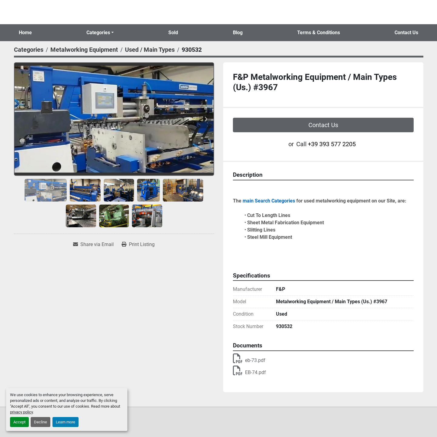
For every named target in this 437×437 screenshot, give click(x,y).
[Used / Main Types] (150, 49)
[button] (100, 32)
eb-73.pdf (249, 360)
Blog (238, 32)
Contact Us (406, 32)
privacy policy (21, 412)
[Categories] (28, 49)
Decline (40, 422)
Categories (98, 32)
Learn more (65, 422)
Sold (173, 32)
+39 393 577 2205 (332, 144)
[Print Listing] (138, 244)
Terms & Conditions (318, 32)
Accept (19, 422)
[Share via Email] (93, 244)
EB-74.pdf (249, 372)
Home (25, 32)
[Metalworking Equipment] (84, 49)
